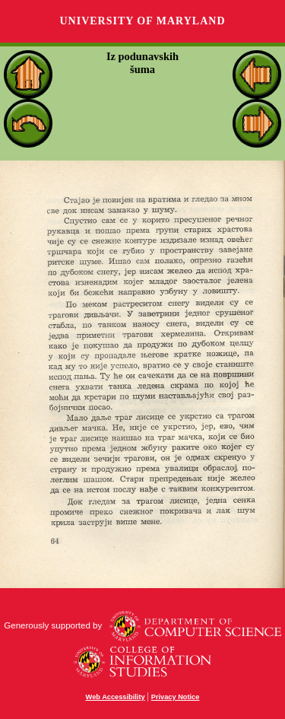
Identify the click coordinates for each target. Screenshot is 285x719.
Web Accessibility (115, 697)
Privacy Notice (175, 697)
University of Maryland (142, 21)
